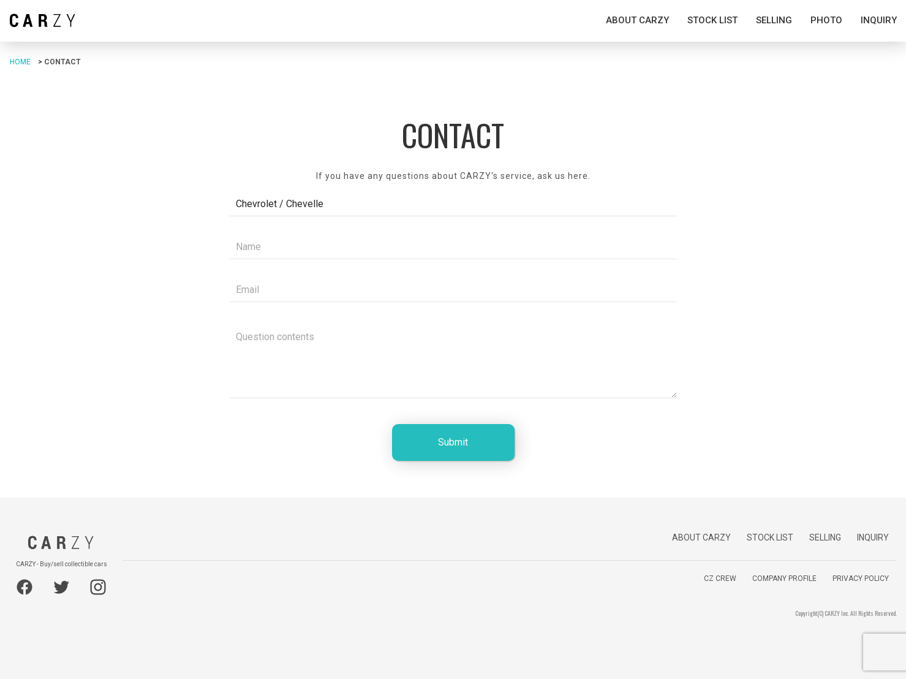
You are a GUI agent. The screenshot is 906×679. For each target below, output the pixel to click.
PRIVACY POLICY (860, 578)
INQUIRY (879, 20)
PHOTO (826, 20)
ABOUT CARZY (637, 20)
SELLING (774, 20)
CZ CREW (720, 578)
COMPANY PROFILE (784, 578)
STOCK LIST (712, 20)
